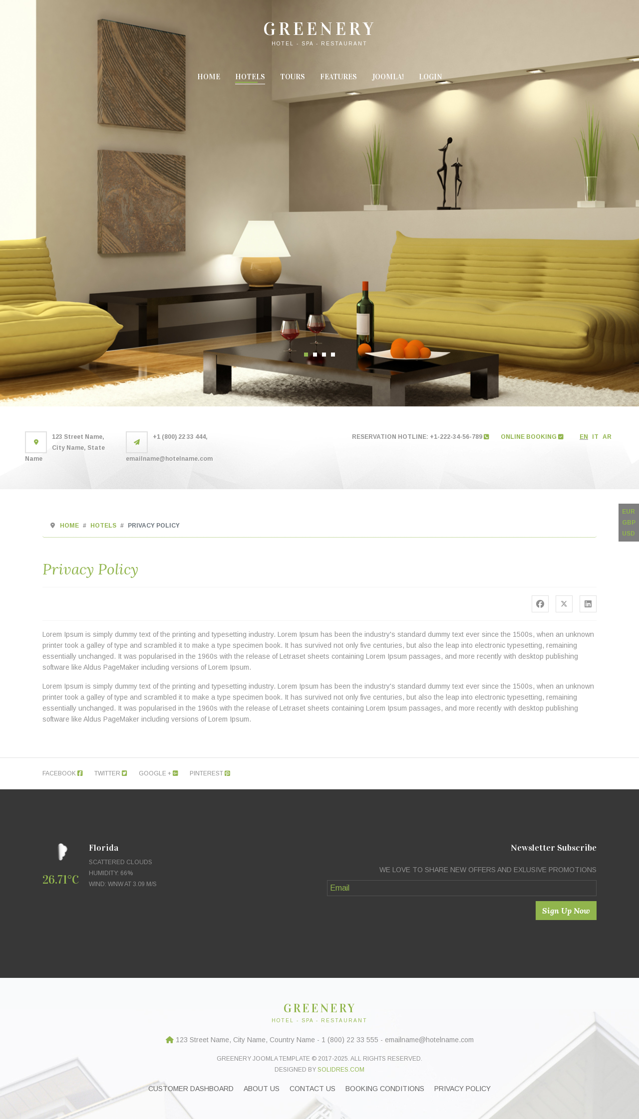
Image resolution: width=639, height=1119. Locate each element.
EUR (628, 511)
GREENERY (319, 29)
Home (208, 76)
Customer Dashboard (191, 1089)
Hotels (250, 76)
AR (607, 436)
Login (430, 76)
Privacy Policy (462, 1089)
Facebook (62, 773)
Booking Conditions (384, 1089)
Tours (292, 76)
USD (628, 533)
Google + (158, 773)
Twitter (110, 773)
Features (338, 76)
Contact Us (312, 1089)
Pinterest (210, 773)
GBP (629, 522)
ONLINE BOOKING (532, 436)
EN (584, 436)
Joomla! (388, 76)
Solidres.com (341, 1069)
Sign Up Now (566, 911)
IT (595, 436)
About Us (262, 1089)
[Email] (462, 888)
